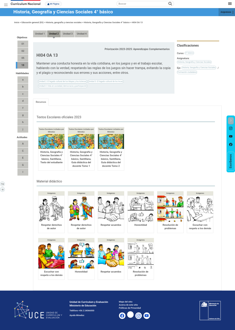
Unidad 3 (68, 33)
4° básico (189, 53)
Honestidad (140, 224)
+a (3, 183)
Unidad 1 (40, 33)
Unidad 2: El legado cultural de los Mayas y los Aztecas (62, 81)
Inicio (16, 22)
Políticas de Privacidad (130, 308)
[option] (231, 128)
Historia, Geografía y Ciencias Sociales (194, 62)
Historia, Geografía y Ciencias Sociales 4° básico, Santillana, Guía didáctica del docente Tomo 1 (81, 159)
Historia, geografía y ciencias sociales (64, 22)
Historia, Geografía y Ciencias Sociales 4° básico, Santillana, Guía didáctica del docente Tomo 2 (111, 159)
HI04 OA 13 (137, 22)
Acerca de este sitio (128, 305)
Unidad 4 (81, 33)
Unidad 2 (54, 33)
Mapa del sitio (126, 302)
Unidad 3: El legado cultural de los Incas (105, 81)
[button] (231, 120)
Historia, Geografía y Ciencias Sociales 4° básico (63, 11)
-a (3, 189)
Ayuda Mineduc (77, 315)
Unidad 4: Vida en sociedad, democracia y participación (63, 86)
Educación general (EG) (33, 22)
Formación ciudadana (187, 72)
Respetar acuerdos (111, 224)
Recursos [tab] (41, 101)
